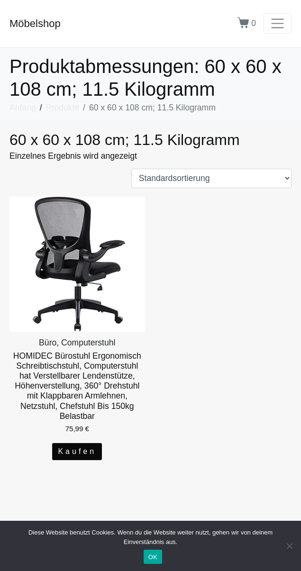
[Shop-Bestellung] (211, 179)
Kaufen (77, 451)
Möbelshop (35, 23)
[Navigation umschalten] (278, 23)
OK (152, 557)
